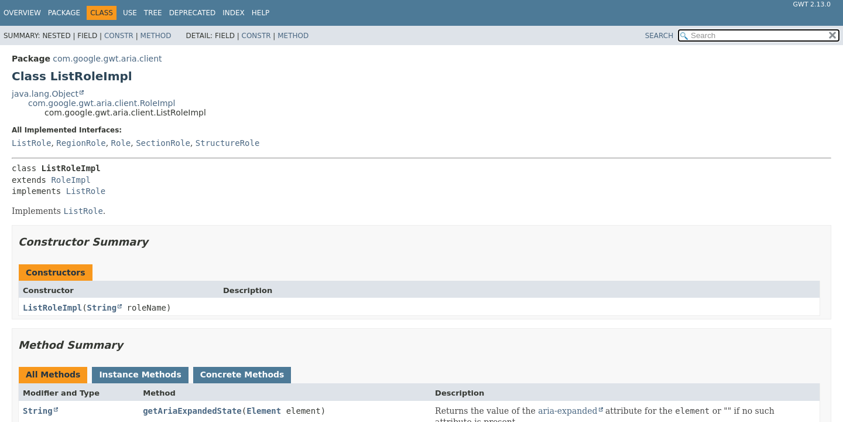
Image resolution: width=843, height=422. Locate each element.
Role (121, 143)
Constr (118, 36)
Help (261, 13)
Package (64, 13)
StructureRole (228, 143)
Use (130, 13)
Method (156, 36)
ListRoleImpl (52, 307)
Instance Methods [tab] (140, 374)
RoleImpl (70, 180)
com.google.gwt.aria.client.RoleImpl (101, 103)
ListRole (31, 143)
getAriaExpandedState (192, 411)
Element (263, 411)
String (102, 307)
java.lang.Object (45, 93)
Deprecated (192, 13)
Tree (153, 13)
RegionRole (80, 143)
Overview (22, 13)
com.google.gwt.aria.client (107, 58)
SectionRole (163, 143)
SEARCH (659, 36)
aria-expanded (567, 411)
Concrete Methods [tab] (242, 374)
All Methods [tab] (53, 374)
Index (233, 13)
